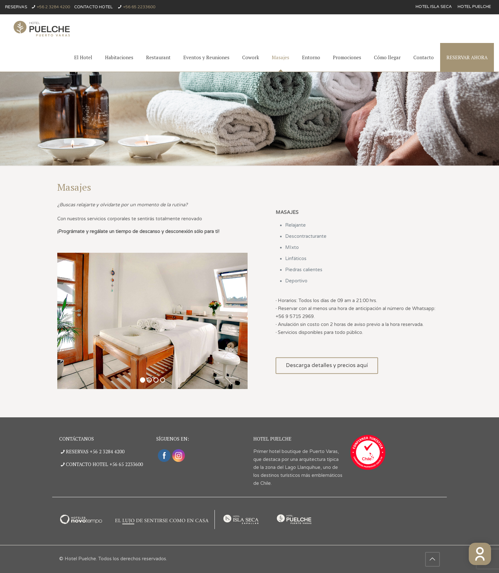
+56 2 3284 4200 (53, 7)
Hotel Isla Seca (434, 6)
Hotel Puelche (474, 6)
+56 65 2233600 (139, 7)
